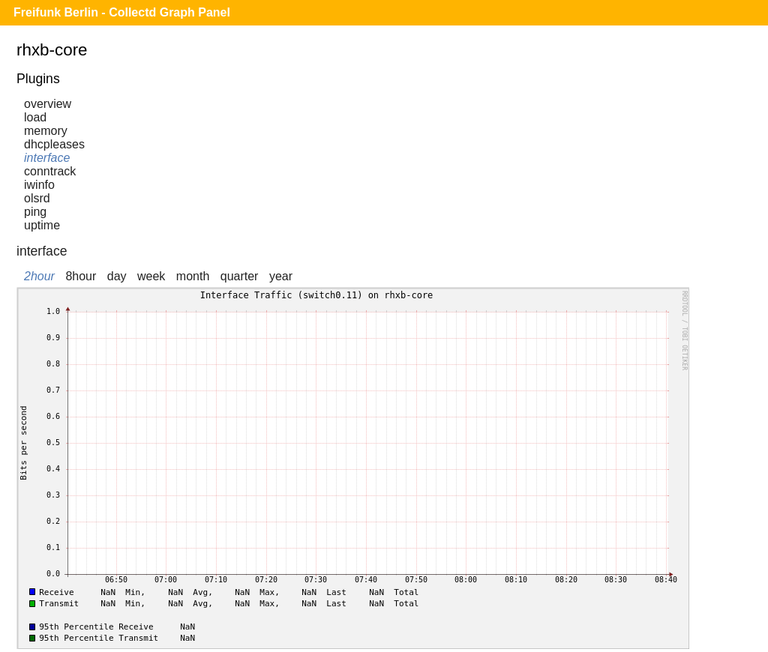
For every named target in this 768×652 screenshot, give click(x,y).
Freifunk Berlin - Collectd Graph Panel (122, 12)
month (192, 276)
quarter (239, 276)
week (151, 276)
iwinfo (39, 184)
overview (47, 103)
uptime (42, 225)
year (280, 276)
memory (46, 130)
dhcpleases (54, 144)
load (35, 117)
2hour (39, 276)
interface (47, 157)
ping (35, 211)
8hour (80, 276)
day (117, 276)
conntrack (50, 171)
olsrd (37, 198)
